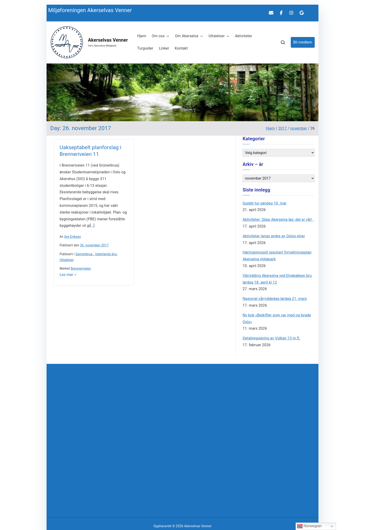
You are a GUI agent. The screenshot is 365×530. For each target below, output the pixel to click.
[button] (167, 36)
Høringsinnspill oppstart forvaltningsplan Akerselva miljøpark (277, 255)
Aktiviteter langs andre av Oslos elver (274, 236)
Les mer (68, 274)
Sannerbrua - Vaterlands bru (96, 254)
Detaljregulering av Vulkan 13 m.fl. (271, 338)
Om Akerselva (189, 36)
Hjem (141, 36)
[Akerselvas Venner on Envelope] (271, 13)
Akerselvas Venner (108, 40)
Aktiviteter (243, 36)
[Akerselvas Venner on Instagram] (291, 13)
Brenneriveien (81, 268)
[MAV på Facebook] (281, 13)
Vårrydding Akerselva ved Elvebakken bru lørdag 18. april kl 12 (277, 279)
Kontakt (181, 48)
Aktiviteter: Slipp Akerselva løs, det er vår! (278, 219)
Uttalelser (219, 36)
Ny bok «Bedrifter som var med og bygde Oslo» (277, 318)
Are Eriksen (72, 236)
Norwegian (309, 526)
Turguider (145, 48)
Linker (164, 48)
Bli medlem (302, 42)
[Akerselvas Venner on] (312, 13)
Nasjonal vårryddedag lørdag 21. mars (275, 298)
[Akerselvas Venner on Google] (301, 13)
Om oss (160, 36)
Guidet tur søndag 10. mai (264, 203)
